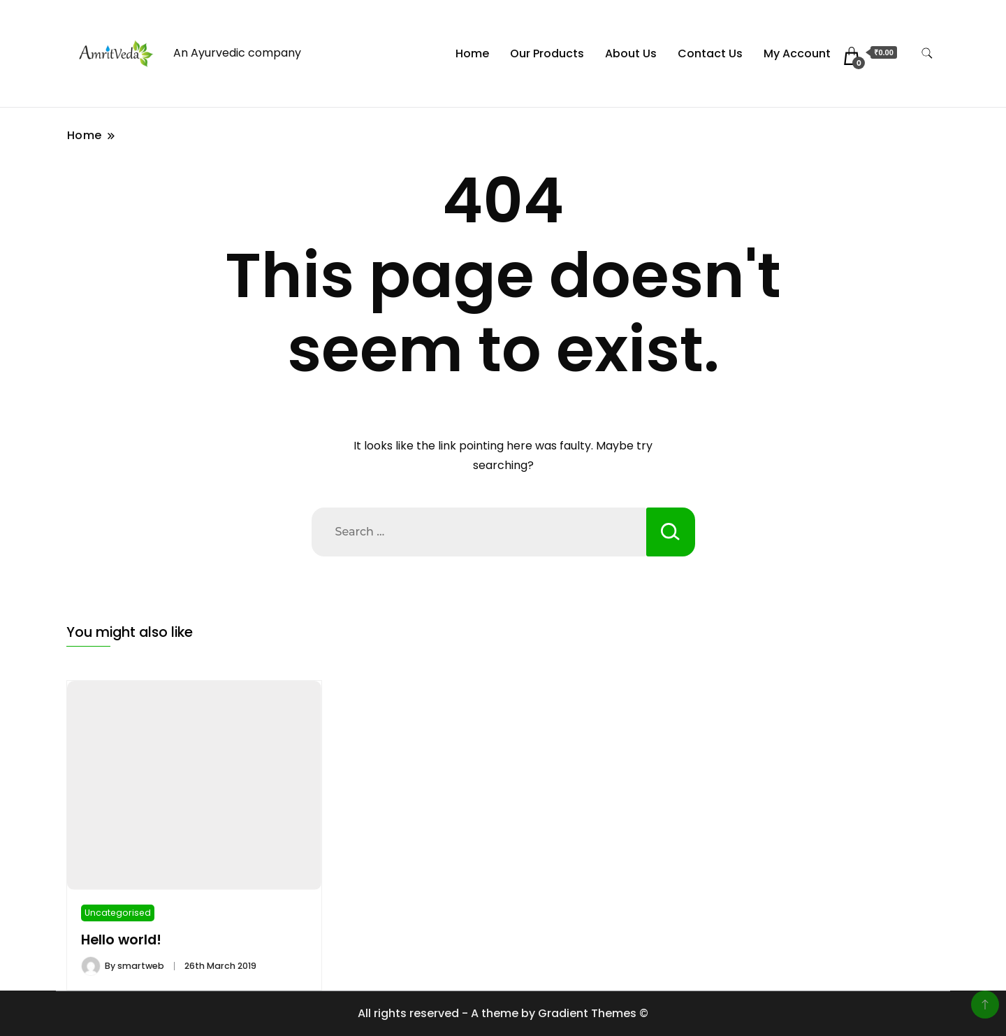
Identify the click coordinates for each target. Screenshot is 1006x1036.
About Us (631, 53)
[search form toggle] (927, 53)
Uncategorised (118, 913)
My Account (797, 53)
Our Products (547, 53)
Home (472, 53)
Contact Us (710, 53)
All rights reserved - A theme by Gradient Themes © (503, 1013)
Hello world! (121, 939)
